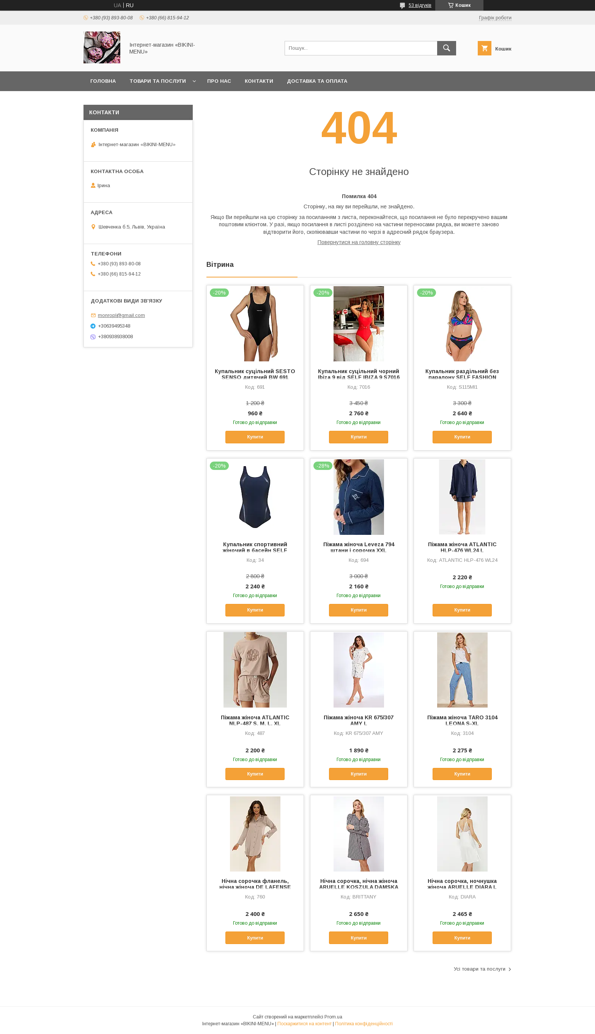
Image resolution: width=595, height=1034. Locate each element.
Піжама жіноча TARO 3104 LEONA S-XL (462, 720)
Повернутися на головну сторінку (359, 242)
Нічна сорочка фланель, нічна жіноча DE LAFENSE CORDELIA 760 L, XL (255, 887)
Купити (255, 437)
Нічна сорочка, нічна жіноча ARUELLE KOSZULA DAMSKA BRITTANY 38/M (358, 887)
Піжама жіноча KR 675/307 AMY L (359, 720)
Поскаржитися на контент (304, 1023)
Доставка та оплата (317, 81)
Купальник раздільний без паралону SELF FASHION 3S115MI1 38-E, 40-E (462, 377)
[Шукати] (446, 48)
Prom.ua (333, 1017)
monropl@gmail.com (121, 315)
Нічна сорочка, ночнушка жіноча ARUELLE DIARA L (462, 884)
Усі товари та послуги (479, 969)
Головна (103, 81)
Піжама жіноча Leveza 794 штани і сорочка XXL (358, 547)
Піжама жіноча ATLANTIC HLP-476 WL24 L (462, 547)
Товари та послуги (157, 81)
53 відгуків (420, 5)
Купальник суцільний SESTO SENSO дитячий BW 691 (255, 374)
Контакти (259, 81)
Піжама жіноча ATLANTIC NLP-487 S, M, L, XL (255, 720)
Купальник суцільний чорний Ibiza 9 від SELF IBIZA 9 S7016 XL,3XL (359, 377)
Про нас (219, 81)
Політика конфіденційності (364, 1023)
